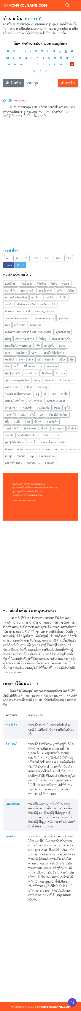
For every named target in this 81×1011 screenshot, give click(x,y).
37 (16, 258)
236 (47, 258)
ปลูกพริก (49, 359)
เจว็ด (59, 290)
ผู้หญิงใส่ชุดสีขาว (14, 442)
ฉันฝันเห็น (13, 83)
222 (36, 258)
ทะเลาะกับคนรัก (61, 338)
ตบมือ (17, 421)
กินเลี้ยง (21, 456)
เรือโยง (72, 428)
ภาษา (8, 352)
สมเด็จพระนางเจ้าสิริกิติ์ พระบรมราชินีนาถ (28, 332)
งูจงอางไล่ (10, 414)
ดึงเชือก (46, 373)
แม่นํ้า (16, 366)
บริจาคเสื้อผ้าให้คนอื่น (17, 318)
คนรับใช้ (9, 359)
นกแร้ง (9, 304)
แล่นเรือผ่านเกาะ (56, 401)
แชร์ (8, 265)
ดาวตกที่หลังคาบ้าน (16, 297)
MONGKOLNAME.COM (25, 5)
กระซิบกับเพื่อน (13, 463)
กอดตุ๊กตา (10, 283)
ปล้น (23, 414)
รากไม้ (64, 394)
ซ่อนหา (38, 421)
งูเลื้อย (62, 359)
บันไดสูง (43, 338)
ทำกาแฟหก (30, 428)
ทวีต (20, 265)
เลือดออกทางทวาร (44, 318)
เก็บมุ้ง (8, 456)
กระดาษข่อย (12, 387)
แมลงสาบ (51, 366)
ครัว (37, 345)
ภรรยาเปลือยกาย (24, 338)
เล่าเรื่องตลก (45, 290)
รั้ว (44, 394)
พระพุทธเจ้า (28, 290)
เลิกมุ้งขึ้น (49, 345)
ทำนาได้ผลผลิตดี (58, 414)
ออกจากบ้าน (33, 463)
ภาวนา (62, 345)
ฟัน (7, 366)
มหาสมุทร (58, 428)
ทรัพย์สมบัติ (43, 407)
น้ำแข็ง (45, 428)
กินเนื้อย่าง (26, 283)
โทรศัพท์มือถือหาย (54, 352)
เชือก (57, 407)
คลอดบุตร (35, 325)
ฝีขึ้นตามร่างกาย (33, 366)
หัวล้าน (47, 435)
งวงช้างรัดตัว (12, 428)
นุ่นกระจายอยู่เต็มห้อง (17, 380)
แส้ (38, 359)
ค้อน (27, 421)
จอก (42, 414)
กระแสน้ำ (27, 407)
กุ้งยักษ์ (71, 290)
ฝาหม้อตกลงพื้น (47, 456)
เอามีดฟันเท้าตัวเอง (28, 435)
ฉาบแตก (49, 463)
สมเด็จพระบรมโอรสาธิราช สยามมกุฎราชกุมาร (30, 311)
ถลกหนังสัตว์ (26, 359)
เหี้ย (7, 421)
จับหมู (36, 380)
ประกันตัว (52, 421)
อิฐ (37, 394)
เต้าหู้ (8, 338)
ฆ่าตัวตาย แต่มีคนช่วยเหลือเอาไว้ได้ (36, 304)
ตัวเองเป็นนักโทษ (14, 401)
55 (26, 258)
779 (68, 258)
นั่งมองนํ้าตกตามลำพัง (53, 442)
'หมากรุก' (20, 101)
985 (58, 258)
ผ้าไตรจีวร (19, 325)
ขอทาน (35, 352)
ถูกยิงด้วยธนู (63, 332)
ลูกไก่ (67, 407)
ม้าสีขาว (28, 387)
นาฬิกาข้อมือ (36, 401)
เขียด (53, 394)
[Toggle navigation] (74, 5)
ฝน (72, 359)
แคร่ (7, 325)
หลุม (32, 456)
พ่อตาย (66, 283)
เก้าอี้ (32, 414)
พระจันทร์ (21, 352)
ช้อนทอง (60, 373)
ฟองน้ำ (32, 442)
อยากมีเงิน (10, 290)
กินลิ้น (54, 283)
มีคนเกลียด (11, 407)
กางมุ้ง (34, 297)
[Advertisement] (40, 162)
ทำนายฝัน (67, 83)
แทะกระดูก (43, 387)
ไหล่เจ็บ (9, 435)
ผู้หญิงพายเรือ (13, 373)
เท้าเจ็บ (63, 297)
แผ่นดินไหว (31, 373)
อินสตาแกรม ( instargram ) (59, 380)
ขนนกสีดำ (48, 297)
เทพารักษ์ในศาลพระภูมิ (18, 345)
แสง (58, 435)
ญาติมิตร (63, 318)
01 (7, 258)
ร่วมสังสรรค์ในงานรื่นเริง (18, 394)
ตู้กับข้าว (41, 283)
